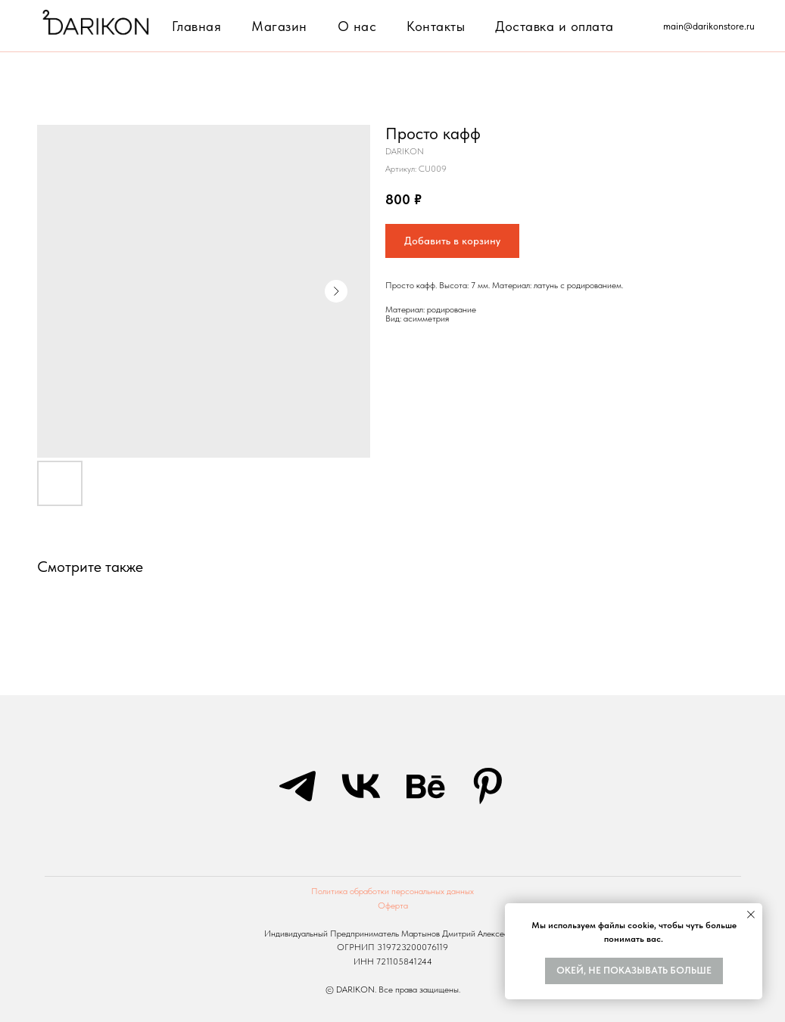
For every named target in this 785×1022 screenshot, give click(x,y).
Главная (197, 26)
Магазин (279, 26)
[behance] (424, 786)
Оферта (393, 905)
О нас (357, 26)
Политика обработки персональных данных (392, 891)
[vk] (361, 786)
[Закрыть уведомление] (751, 914)
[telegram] (297, 786)
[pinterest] (488, 786)
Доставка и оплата (554, 26)
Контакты (436, 26)
